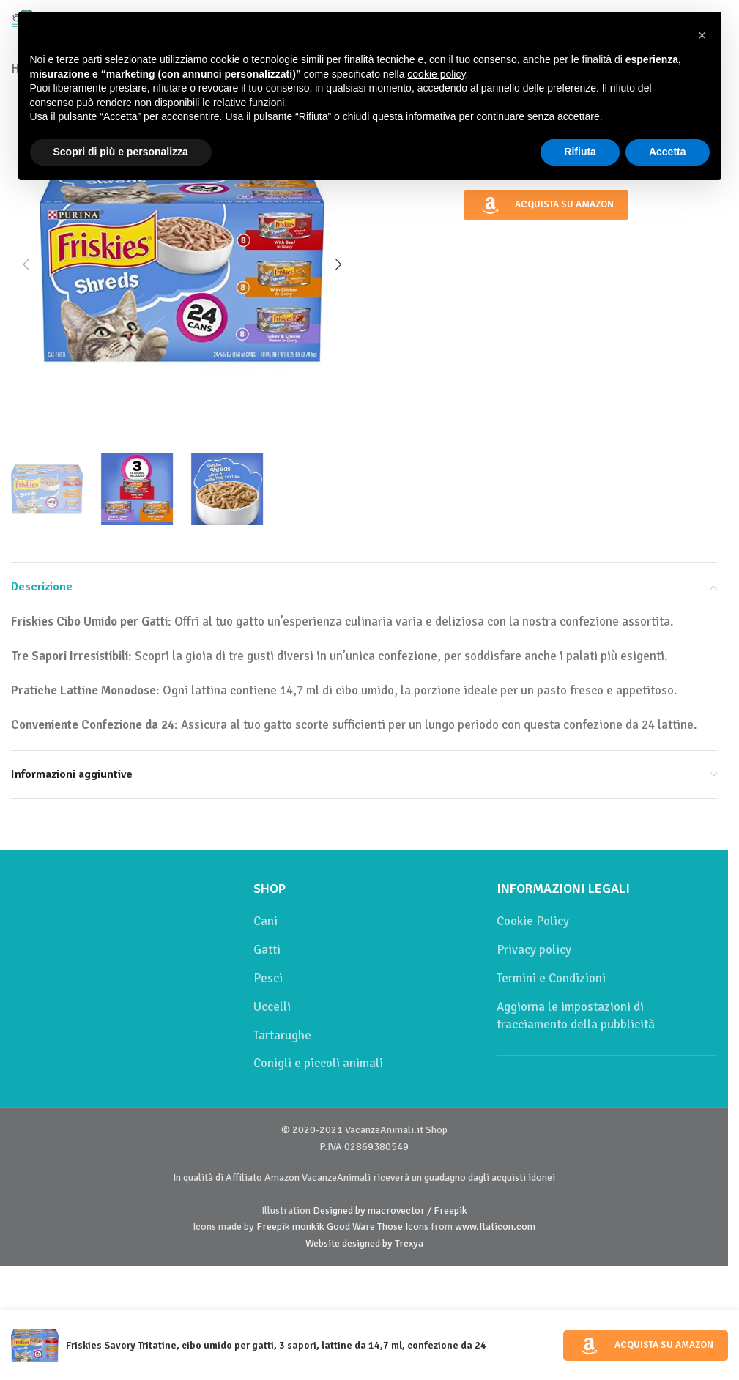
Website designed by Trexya (364, 1243)
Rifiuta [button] (580, 151)
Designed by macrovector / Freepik (390, 1210)
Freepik (273, 1226)
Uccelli (272, 1006)
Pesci (268, 978)
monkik (308, 1226)
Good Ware (351, 1226)
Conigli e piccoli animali (318, 1063)
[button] (25, 264)
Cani (265, 921)
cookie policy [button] (436, 74)
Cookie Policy (533, 921)
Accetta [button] (667, 151)
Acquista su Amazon (546, 205)
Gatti (267, 949)
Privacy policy (534, 949)
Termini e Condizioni (551, 978)
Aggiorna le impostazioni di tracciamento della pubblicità (576, 1015)
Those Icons (402, 1226)
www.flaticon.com (495, 1226)
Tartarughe (282, 1035)
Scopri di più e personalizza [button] (120, 151)
